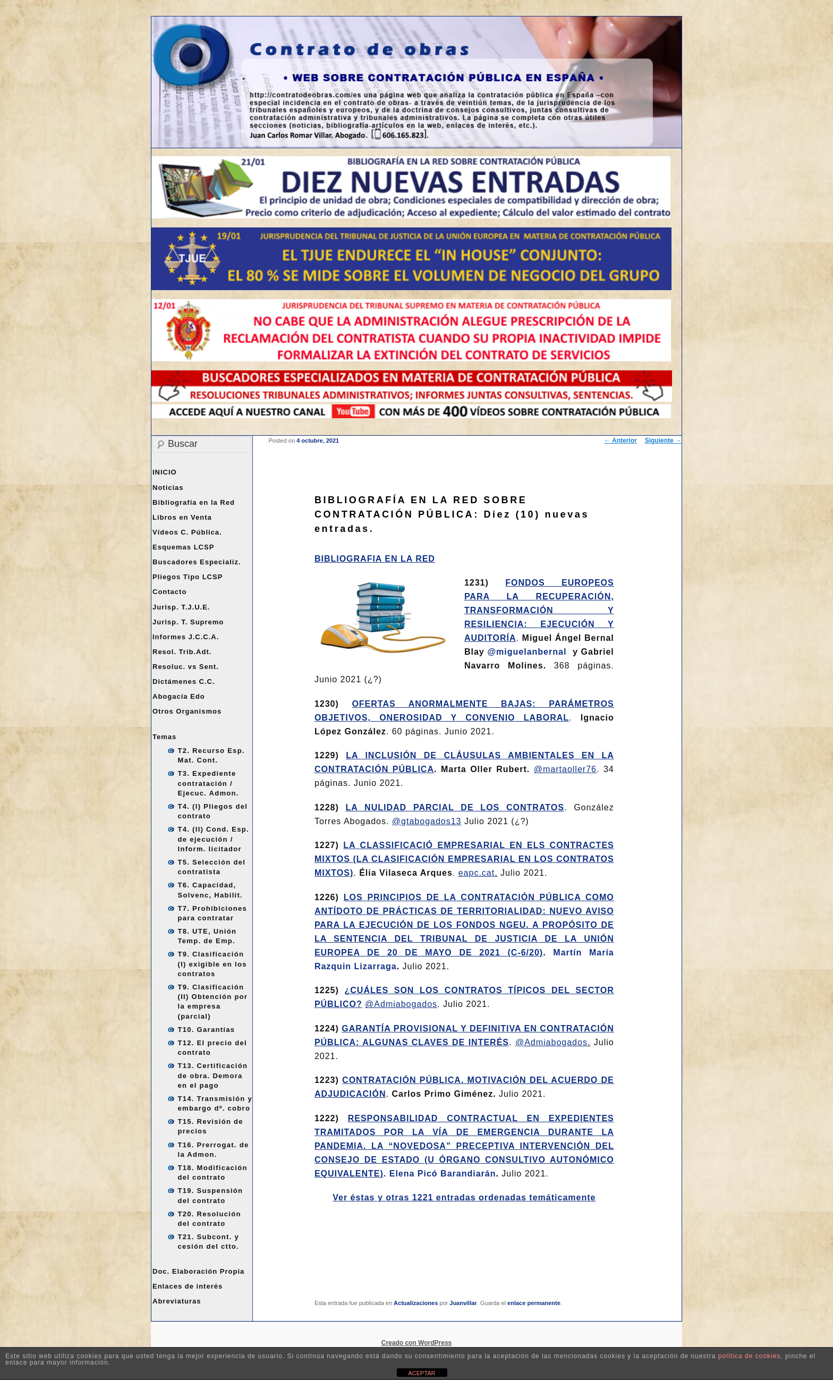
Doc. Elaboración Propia (198, 1271)
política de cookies (749, 1356)
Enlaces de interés (187, 1286)
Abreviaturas (176, 1301)
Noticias (168, 488)
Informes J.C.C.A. (185, 637)
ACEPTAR (421, 1373)
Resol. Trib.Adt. (181, 652)
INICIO (164, 472)
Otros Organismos (187, 711)
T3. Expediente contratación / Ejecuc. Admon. (208, 783)
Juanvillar (463, 1303)
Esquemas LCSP (183, 547)
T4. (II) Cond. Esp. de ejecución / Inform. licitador (213, 838)
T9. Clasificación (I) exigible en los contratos (212, 963)
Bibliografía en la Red (193, 502)
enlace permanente (533, 1303)
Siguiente (663, 440)
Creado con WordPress (416, 1343)
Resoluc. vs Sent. (185, 667)
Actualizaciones (416, 1303)
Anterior (620, 440)
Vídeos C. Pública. (187, 532)
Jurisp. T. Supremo (188, 622)
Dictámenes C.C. (183, 681)
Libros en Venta (182, 517)
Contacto (169, 592)
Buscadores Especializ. (196, 562)
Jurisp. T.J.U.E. (181, 607)
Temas (164, 737)
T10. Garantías (206, 1030)
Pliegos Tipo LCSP (187, 577)
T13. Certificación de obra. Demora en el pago (213, 1075)
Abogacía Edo (178, 696)
